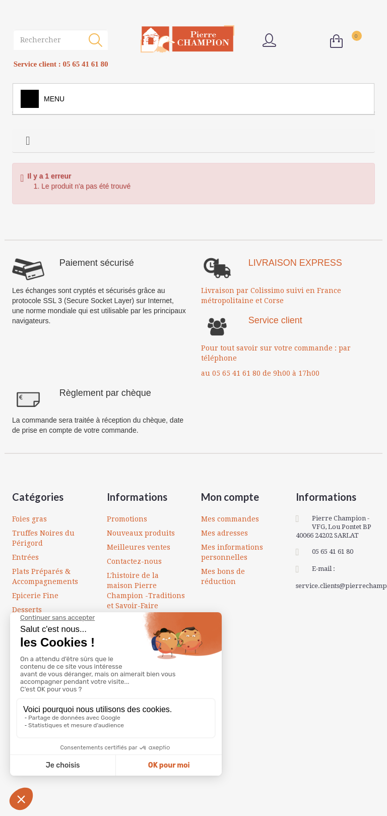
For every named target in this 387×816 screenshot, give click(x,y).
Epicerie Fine (35, 596)
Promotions (127, 519)
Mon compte (230, 497)
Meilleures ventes (138, 547)
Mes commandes (230, 519)
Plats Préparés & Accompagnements (45, 576)
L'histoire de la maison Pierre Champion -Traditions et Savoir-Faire (146, 590)
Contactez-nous (134, 561)
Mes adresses (224, 533)
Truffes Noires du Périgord (43, 538)
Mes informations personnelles (232, 552)
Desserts (27, 610)
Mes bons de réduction (223, 576)
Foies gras (29, 519)
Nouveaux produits (141, 533)
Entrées (25, 557)
